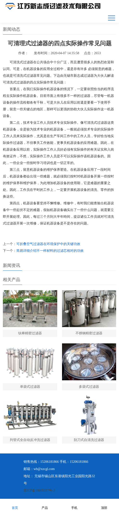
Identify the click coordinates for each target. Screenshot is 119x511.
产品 (45, 505)
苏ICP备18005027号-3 (39, 490)
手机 (74, 505)
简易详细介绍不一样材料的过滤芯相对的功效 (50, 251)
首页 (15, 505)
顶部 (104, 505)
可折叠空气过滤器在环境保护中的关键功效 (48, 244)
